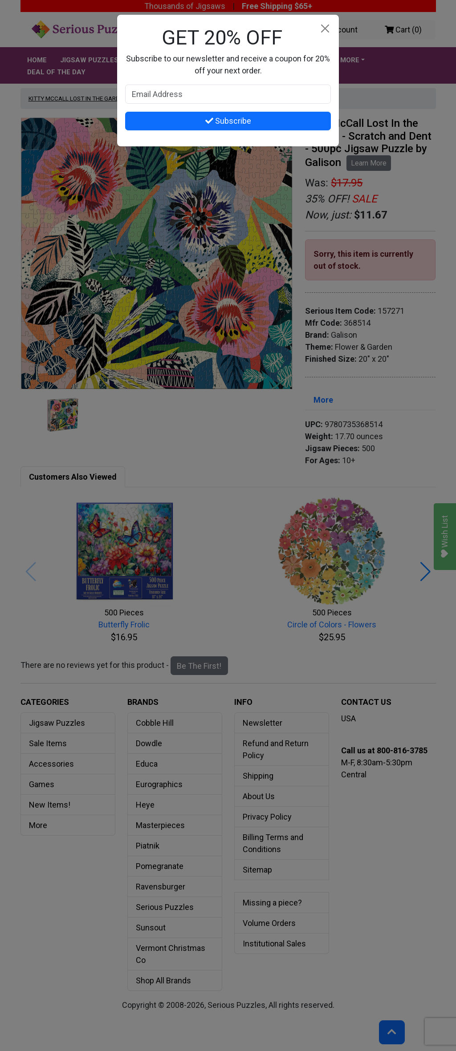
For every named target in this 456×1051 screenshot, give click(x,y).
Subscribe (228, 120)
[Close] (325, 29)
